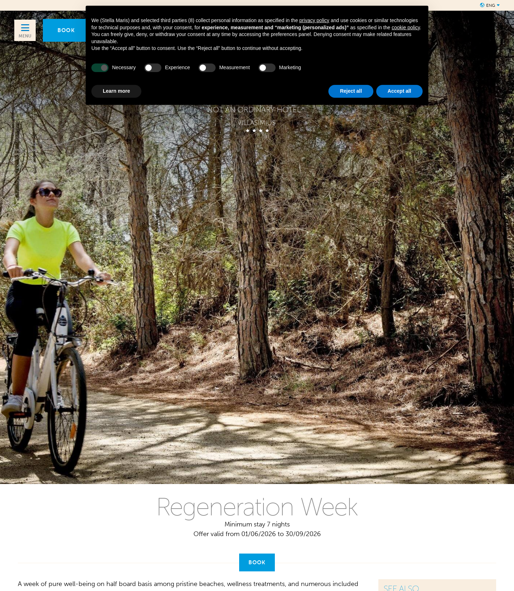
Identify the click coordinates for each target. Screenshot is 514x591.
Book (257, 562)
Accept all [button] (399, 91)
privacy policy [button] (314, 20)
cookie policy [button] (406, 27)
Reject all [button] (351, 91)
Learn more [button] (116, 91)
